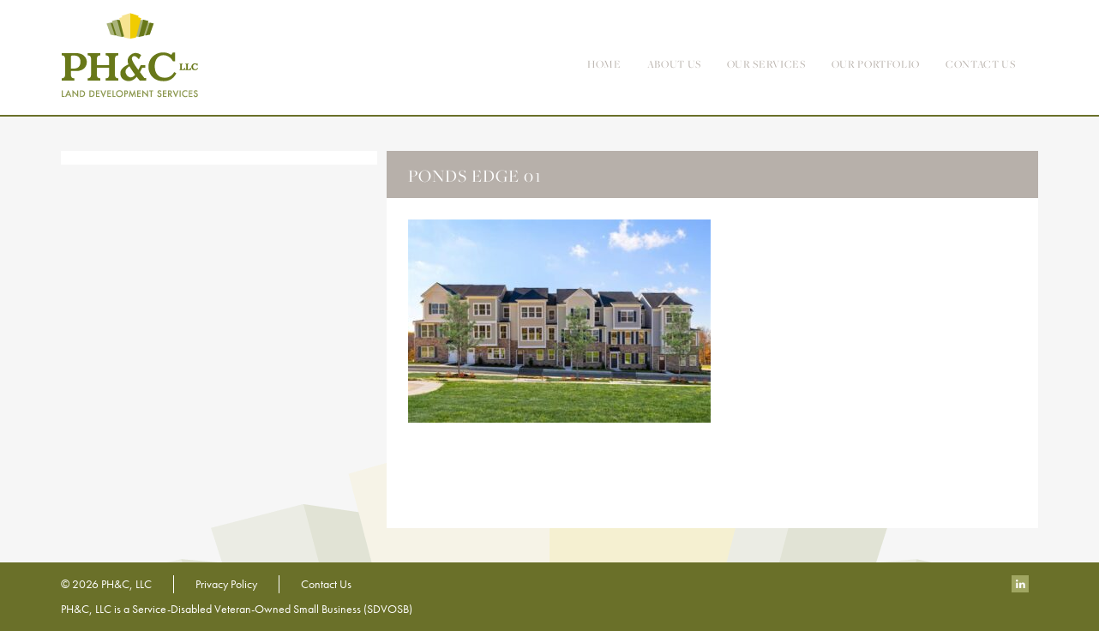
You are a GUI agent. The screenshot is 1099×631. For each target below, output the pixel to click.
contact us (981, 64)
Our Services (766, 64)
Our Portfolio (876, 64)
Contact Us (326, 584)
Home (604, 64)
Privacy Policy (226, 584)
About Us (674, 64)
